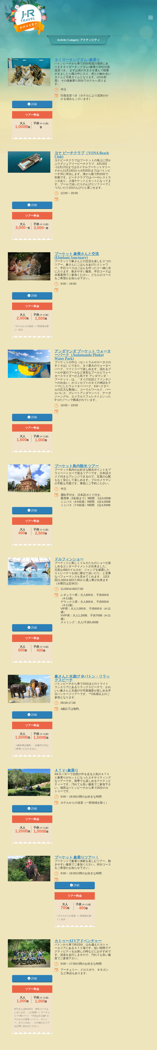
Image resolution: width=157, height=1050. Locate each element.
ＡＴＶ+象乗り (66, 770)
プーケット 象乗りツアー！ (77, 857)
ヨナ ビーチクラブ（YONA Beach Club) (82, 155)
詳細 (32, 104)
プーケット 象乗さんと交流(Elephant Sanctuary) (77, 255)
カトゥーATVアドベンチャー (78, 941)
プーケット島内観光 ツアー (77, 466)
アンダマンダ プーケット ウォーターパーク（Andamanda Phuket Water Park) (83, 355)
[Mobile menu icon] (150, 17)
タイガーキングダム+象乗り (77, 60)
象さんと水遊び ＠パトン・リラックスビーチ (82, 678)
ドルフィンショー (69, 559)
